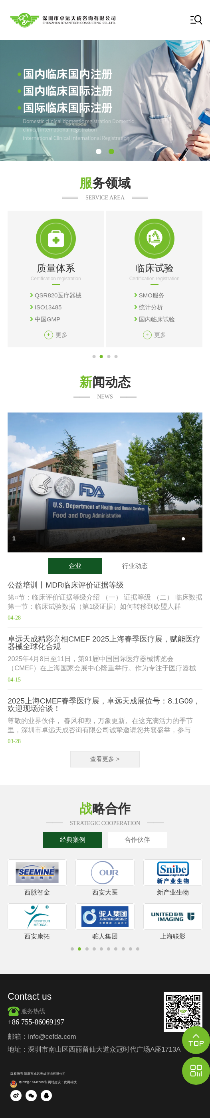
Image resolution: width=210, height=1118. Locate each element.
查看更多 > (104, 758)
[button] (98, 151)
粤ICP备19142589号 (28, 1082)
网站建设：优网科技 (62, 1082)
